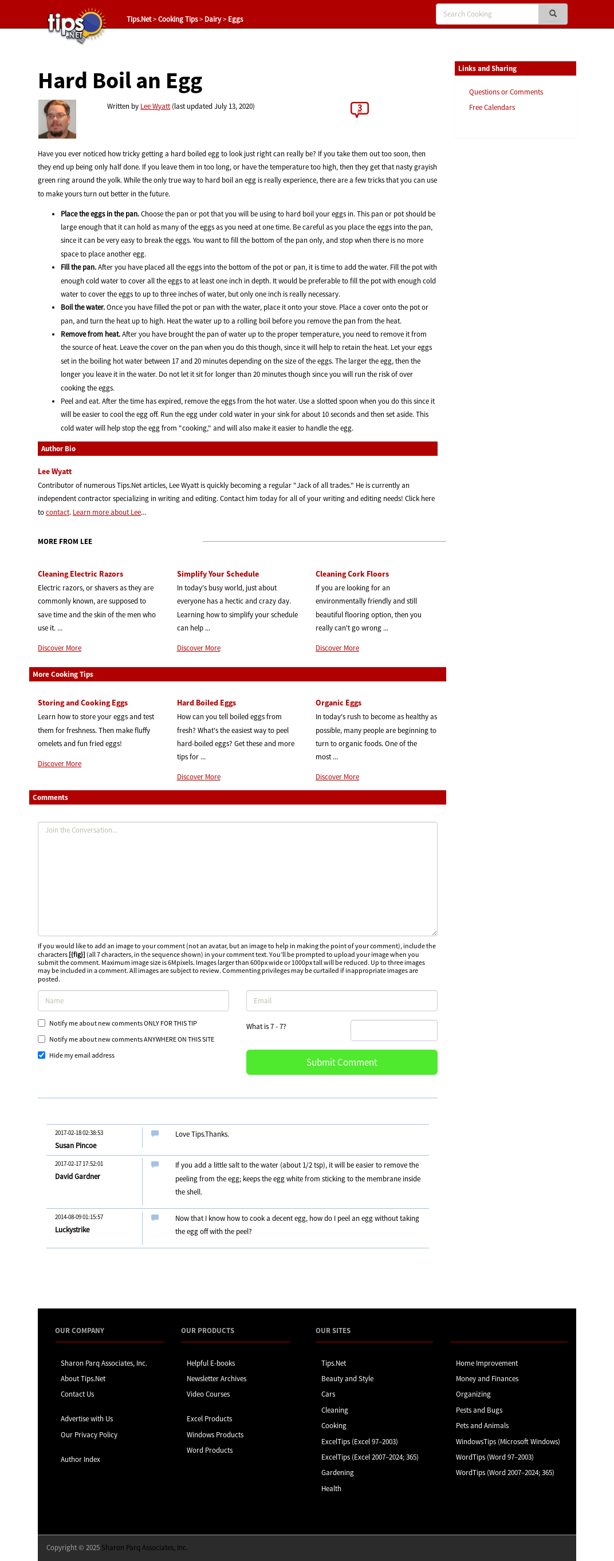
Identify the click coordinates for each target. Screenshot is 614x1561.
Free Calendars (492, 107)
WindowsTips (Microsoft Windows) (508, 1441)
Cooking (334, 1425)
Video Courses (208, 1394)
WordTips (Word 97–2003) (495, 1457)
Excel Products (209, 1419)
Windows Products (215, 1435)
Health (331, 1488)
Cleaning (334, 1410)
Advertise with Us (87, 1419)
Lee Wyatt (155, 106)
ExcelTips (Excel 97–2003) (359, 1441)
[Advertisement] (512, 322)
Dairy (212, 19)
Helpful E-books (211, 1363)
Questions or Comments (506, 92)
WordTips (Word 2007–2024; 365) (505, 1472)
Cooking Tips (178, 19)
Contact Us (77, 1394)
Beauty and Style (347, 1378)
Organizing (473, 1394)
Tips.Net (139, 19)
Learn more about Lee (107, 512)
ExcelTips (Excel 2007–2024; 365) (370, 1457)
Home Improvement (487, 1363)
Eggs (235, 19)
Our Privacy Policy (89, 1435)
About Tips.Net (83, 1378)
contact (57, 512)
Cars (328, 1394)
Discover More (59, 648)
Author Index (80, 1459)
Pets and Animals (482, 1425)
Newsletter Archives (216, 1378)
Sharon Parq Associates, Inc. (104, 1363)
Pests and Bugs (479, 1410)
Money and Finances (487, 1378)
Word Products (210, 1450)
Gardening (337, 1472)
